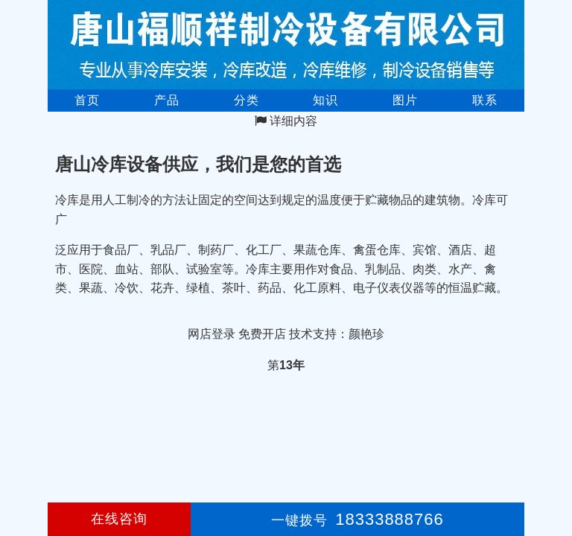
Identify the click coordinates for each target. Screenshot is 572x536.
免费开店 (262, 334)
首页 (87, 100)
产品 (166, 100)
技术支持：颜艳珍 (336, 334)
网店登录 (211, 334)
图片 (405, 100)
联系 (485, 100)
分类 (246, 100)
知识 (325, 100)
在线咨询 (119, 518)
